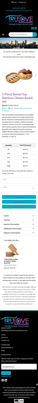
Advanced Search (7, 347)
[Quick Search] (21, 34)
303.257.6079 (19, 8)
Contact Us (5, 340)
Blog (3, 350)
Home (3, 335)
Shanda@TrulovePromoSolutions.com (19, 10)
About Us (4, 337)
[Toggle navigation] (3, 34)
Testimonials (5, 345)
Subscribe (6, 373)
